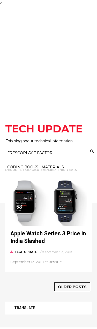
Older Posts (72, 287)
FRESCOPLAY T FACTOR (30, 153)
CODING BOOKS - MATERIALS (35, 167)
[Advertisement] (48, 54)
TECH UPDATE (44, 128)
